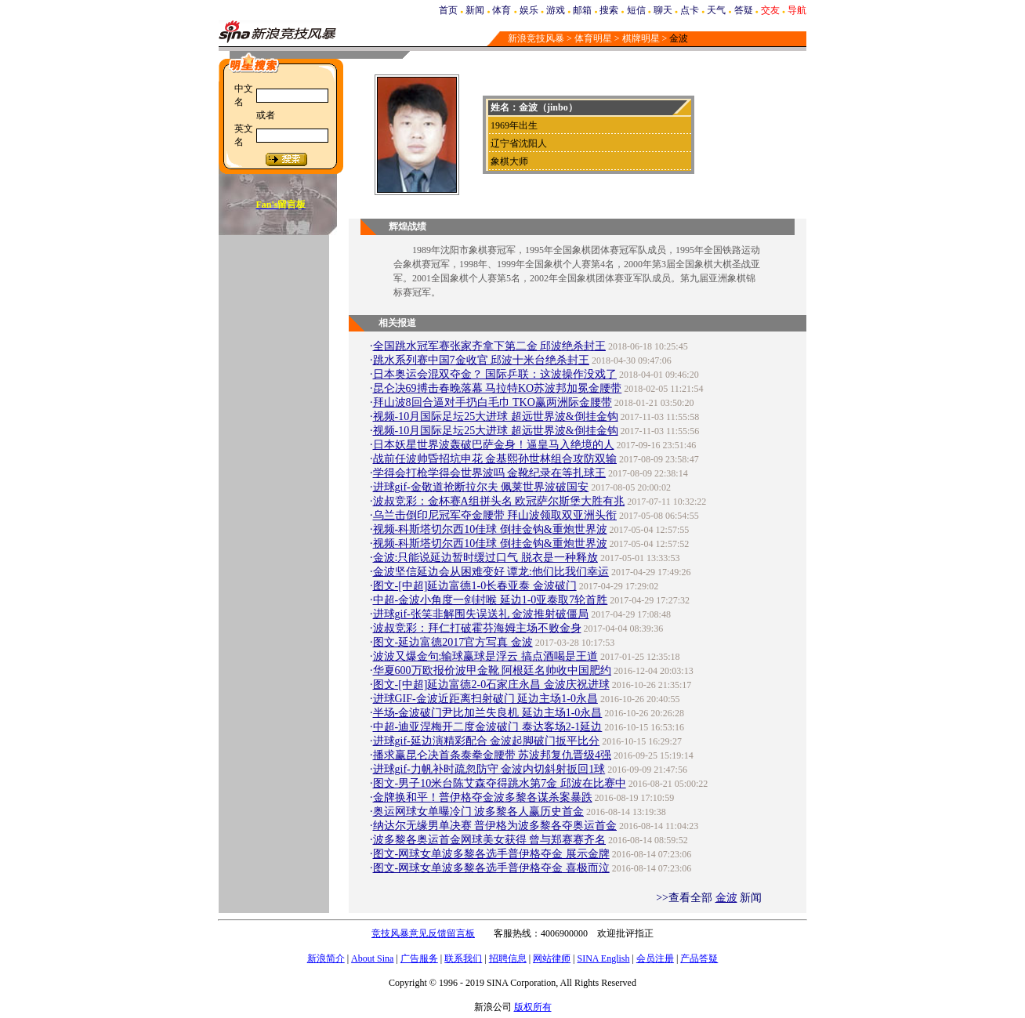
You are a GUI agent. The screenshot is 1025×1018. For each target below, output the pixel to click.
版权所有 (533, 1007)
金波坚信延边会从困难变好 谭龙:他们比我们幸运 (491, 572)
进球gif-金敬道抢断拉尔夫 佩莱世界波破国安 (481, 487)
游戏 (555, 10)
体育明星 (593, 38)
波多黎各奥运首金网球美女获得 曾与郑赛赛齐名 (490, 840)
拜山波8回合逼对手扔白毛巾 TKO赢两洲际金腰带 (492, 402)
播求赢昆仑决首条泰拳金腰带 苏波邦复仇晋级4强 (492, 755)
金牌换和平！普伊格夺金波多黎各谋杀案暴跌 (482, 797)
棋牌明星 (641, 38)
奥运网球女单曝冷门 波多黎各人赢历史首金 (479, 811)
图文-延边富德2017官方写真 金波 (453, 642)
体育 (501, 10)
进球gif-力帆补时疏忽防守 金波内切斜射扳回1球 (489, 769)
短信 (636, 10)
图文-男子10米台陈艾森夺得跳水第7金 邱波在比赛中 (499, 783)
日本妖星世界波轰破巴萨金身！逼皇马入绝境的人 (493, 445)
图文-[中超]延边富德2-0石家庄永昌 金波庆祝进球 (491, 684)
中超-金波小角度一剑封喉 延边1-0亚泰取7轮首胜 (490, 600)
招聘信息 (508, 958)
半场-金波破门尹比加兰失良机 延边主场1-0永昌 (488, 713)
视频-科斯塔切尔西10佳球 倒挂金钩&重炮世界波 (490, 529)
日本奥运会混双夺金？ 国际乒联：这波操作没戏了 (495, 374)
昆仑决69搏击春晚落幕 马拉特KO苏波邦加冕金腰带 (497, 388)
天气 (716, 10)
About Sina (372, 958)
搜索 (608, 10)
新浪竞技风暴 (536, 38)
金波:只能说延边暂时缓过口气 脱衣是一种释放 (485, 557)
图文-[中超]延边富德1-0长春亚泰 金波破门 (475, 586)
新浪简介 (326, 958)
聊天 (663, 10)
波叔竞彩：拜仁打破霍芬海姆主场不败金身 (477, 628)
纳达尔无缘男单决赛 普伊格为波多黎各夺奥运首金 (495, 825)
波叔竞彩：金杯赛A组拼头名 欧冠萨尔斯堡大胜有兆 (499, 501)
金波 (726, 898)
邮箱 (582, 10)
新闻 (474, 10)
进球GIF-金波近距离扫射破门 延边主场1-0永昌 (485, 699)
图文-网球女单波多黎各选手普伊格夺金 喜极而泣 (491, 868)
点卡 (689, 10)
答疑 (743, 10)
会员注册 (655, 958)
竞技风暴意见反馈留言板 (423, 933)
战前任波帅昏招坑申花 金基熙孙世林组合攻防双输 (495, 459)
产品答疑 (699, 958)
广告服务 (419, 958)
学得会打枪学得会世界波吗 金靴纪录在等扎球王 (490, 473)
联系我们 (463, 958)
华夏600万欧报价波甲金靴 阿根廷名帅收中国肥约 (492, 670)
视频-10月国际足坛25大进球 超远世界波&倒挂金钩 (495, 416)
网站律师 (551, 958)
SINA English (603, 958)
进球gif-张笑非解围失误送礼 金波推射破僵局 (481, 614)
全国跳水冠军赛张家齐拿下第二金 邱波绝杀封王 (490, 346)
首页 (448, 10)
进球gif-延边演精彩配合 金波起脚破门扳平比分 (486, 741)
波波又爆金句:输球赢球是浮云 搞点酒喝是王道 (485, 656)
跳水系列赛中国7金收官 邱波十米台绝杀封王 (481, 360)
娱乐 (529, 10)
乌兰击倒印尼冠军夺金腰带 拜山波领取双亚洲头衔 (495, 515)
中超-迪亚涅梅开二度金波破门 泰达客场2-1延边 (488, 727)
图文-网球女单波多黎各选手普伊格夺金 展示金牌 (491, 854)
